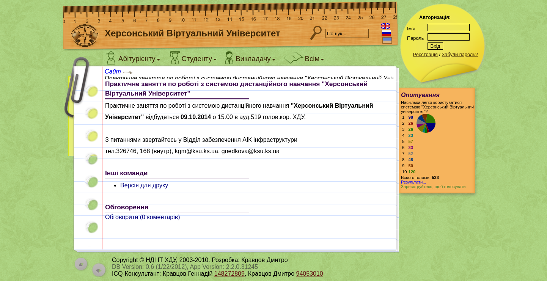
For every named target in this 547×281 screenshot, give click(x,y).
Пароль (415, 38)
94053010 (309, 273)
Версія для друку (144, 185)
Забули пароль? (460, 54)
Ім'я (411, 28)
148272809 (229, 273)
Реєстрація (425, 54)
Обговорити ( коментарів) (142, 217)
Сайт (113, 71)
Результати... (413, 182)
